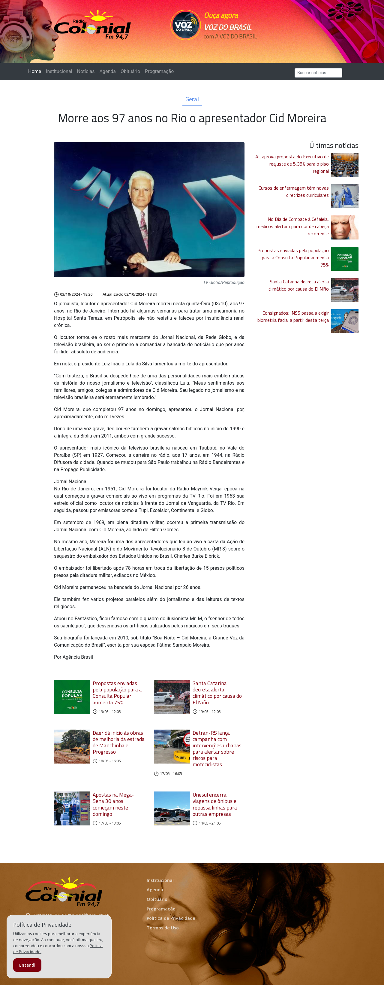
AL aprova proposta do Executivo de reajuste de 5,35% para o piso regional (292, 164)
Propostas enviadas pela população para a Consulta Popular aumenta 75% (117, 692)
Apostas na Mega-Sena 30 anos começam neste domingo (113, 804)
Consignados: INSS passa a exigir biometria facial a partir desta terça (293, 316)
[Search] (318, 73)
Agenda (107, 71)
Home (36, 71)
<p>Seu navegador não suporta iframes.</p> (233, 47)
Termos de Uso (163, 928)
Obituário (130, 71)
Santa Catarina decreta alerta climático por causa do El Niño (217, 692)
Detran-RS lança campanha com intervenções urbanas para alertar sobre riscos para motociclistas (217, 749)
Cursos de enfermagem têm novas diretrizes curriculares (294, 191)
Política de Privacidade (171, 918)
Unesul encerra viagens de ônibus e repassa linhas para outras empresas (215, 804)
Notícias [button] (86, 71)
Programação (159, 71)
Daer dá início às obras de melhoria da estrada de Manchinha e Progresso (119, 742)
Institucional (59, 71)
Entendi (27, 965)
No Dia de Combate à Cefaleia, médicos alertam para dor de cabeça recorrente (292, 226)
